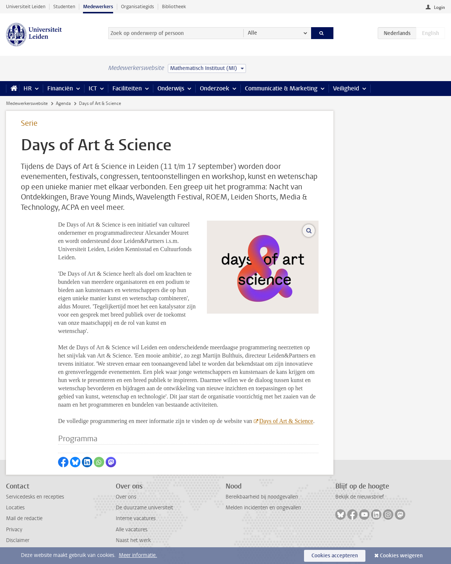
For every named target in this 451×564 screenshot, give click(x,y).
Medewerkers (98, 6)
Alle (252, 32)
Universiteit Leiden (25, 6)
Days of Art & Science (286, 421)
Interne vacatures (136, 518)
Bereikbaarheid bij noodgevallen (262, 496)
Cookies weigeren (401, 555)
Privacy (14, 529)
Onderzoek (214, 88)
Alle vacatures (131, 529)
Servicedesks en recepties (35, 496)
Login (439, 7)
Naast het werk (133, 540)
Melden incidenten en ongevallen (263, 507)
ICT (93, 88)
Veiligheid (346, 88)
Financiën (60, 88)
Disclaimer (17, 540)
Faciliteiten (127, 88)
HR (27, 88)
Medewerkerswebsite (27, 103)
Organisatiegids (137, 6)
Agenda (63, 103)
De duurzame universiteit (144, 507)
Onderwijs (170, 88)
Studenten (64, 6)
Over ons (126, 496)
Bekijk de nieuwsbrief (359, 496)
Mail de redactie (24, 518)
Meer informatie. (138, 555)
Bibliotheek (174, 6)
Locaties (15, 507)
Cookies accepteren (334, 555)
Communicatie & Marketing (281, 88)
